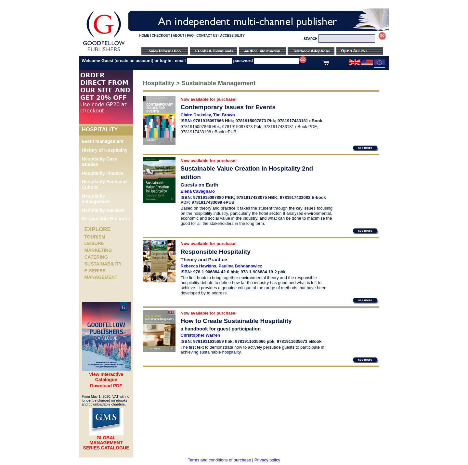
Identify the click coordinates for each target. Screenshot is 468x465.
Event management (103, 141)
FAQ (190, 35)
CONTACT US (206, 35)
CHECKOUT (161, 35)
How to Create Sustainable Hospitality (236, 320)
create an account (134, 60)
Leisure (94, 243)
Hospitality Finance (103, 173)
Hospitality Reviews (103, 210)
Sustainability (103, 263)
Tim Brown (224, 114)
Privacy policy (267, 460)
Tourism (94, 236)
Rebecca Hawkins (198, 266)
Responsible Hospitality (216, 251)
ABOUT (179, 35)
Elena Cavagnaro (198, 191)
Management (101, 277)
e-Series (95, 270)
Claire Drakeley (196, 114)
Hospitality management (96, 198)
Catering (96, 257)
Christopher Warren (200, 335)
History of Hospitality (105, 150)
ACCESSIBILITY (232, 35)
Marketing (98, 250)
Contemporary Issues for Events (228, 107)
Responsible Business (106, 218)
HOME (144, 35)
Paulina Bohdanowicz (240, 266)
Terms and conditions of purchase (219, 460)
